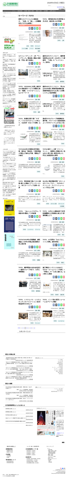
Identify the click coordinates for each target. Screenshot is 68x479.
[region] (41, 341)
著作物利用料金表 (10, 461)
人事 (63, 40)
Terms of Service (60, 473)
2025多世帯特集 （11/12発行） (32, 460)
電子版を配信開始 (52, 453)
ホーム (13, 10)
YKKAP (56, 294)
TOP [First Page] (19, 328)
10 (31, 328)
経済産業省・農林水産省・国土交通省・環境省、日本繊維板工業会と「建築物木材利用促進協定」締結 (9, 70)
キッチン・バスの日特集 (57, 367)
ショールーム (30, 229)
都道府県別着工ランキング (57, 391)
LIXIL (28, 46)
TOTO (4, 13)
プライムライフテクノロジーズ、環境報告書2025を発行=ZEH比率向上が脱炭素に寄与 (9, 170)
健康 (39, 112)
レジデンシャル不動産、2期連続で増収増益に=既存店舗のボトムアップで (9, 96)
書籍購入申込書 (10, 451)
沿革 (49, 460)
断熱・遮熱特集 (59, 371)
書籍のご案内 (39, 10)
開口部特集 (60, 372)
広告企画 (61, 366)
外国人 (62, 262)
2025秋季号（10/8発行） (31, 451)
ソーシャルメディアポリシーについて (59, 470)
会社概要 (46, 10)
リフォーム (37, 229)
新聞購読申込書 (10, 450)
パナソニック (61, 203)
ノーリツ (31, 48)
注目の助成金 (30, 390)
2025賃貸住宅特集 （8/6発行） (32, 461)
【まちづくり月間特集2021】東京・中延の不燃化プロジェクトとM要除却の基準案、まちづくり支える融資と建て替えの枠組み (19, 363)
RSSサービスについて (52, 458)
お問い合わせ (53, 10)
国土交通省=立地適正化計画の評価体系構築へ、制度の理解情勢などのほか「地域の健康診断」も (9, 191)
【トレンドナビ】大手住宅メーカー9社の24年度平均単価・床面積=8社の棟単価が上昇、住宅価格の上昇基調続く (9, 153)
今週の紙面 (19, 10)
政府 (39, 51)
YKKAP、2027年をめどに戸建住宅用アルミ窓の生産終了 (9, 194)
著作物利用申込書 (10, 462)
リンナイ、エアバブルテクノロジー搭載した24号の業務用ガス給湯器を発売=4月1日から (9, 75)
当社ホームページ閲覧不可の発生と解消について (16, 418)
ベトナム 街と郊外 (58, 388)
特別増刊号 (30, 360)
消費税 (38, 260)
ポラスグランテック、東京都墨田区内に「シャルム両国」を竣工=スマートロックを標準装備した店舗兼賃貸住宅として (9, 101)
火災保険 (62, 206)
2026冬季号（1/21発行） (31, 450)
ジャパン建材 (25, 48)
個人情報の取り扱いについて (60, 469)
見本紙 (8, 457)
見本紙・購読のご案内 (29, 10)
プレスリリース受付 (52, 456)
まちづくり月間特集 (28, 366)
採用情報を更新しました (11, 408)
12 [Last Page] (34, 328)
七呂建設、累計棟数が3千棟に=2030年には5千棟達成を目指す (9, 91)
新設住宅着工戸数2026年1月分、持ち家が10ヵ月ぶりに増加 (9, 183)
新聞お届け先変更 (52, 451)
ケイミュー (37, 46)
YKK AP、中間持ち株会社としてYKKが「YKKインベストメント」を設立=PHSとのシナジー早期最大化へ (9, 165)
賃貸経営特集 (60, 363)
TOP (63, 442)
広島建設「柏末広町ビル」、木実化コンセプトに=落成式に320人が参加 (9, 56)
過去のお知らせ (29, 425)
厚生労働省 (37, 48)
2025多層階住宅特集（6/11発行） (33, 462)
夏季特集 (61, 364)
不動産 (62, 194)
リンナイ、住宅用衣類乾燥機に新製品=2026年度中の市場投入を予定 (9, 179)
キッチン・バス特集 (58, 368)
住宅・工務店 (37, 31)
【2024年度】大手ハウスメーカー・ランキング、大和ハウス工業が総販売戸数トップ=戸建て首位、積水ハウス (9, 159)
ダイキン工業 (53, 203)
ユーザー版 (25, 360)
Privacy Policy (53, 473)
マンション (37, 323)
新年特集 (61, 373)
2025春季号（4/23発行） (31, 454)
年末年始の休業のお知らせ (11, 415)
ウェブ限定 (60, 359)
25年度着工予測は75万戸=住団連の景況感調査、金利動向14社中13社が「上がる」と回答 (9, 80)
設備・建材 (61, 27)
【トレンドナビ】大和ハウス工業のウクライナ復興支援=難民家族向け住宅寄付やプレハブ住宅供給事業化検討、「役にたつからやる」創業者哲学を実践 (9, 86)
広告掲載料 (9, 455)
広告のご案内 (50, 455)
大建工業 (62, 294)
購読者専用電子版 (61, 7)
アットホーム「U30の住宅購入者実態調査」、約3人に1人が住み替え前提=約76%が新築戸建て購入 (9, 174)
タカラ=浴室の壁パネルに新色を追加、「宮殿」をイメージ (9, 186)
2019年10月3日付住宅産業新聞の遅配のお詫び (16, 421)
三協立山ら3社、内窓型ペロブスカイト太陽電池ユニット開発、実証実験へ (9, 61)
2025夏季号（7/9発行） (31, 453)
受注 (63, 234)
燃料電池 (62, 81)
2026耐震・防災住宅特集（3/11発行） (34, 458)
